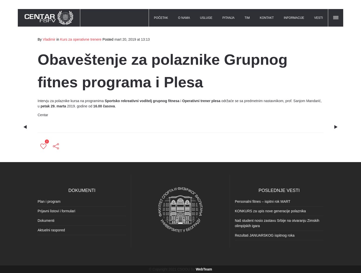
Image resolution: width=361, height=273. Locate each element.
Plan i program (49, 201)
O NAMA (184, 18)
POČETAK (161, 18)
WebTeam (204, 269)
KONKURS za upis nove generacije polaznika (270, 211)
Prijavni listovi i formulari (56, 211)
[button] (336, 17)
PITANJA (228, 18)
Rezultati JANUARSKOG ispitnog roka (265, 235)
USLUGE (206, 18)
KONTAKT (267, 18)
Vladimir (49, 39)
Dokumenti (46, 221)
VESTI (318, 18)
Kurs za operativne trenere (81, 39)
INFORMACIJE (294, 18)
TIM (247, 18)
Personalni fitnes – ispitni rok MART (263, 201)
